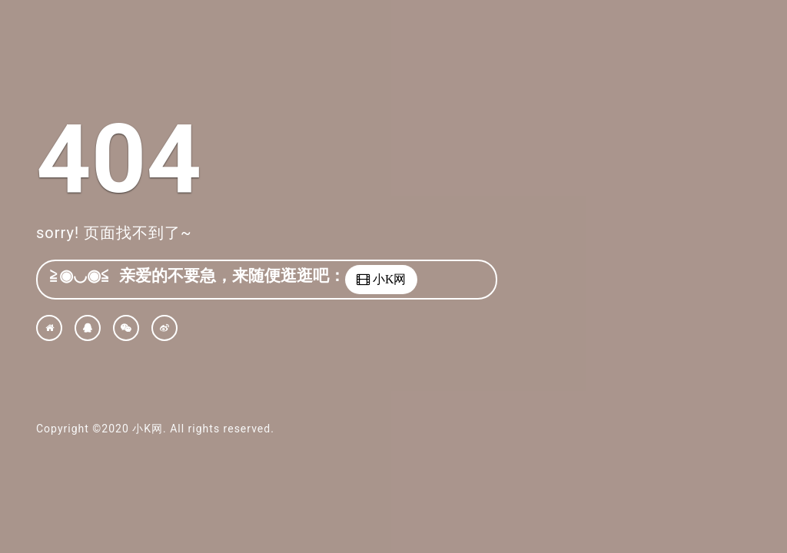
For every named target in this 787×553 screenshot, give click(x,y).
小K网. (149, 428)
